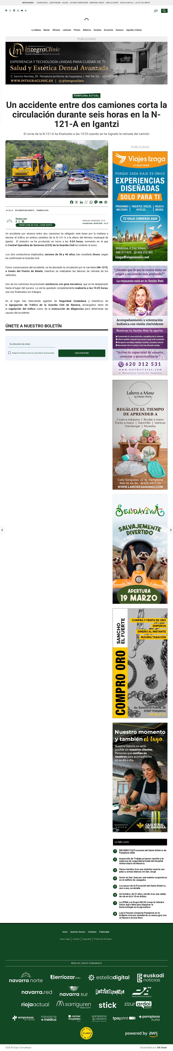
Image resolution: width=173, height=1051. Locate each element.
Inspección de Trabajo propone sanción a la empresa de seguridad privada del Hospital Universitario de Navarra (138, 861)
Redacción (21, 219)
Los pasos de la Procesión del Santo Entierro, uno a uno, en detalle (139, 887)
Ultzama (56, 30)
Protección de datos (103, 939)
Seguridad (86, 939)
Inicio (65, 932)
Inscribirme (82, 353)
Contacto (92, 932)
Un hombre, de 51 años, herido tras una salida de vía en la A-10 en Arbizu (139, 895)
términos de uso (27, 353)
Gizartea (97, 30)
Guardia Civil (42, 210)
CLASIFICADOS (42, 3)
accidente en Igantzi (24, 210)
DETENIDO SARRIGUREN (79, 3)
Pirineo (77, 30)
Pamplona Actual (86, 95)
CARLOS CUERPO (112, 3)
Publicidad (104, 932)
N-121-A (9, 210)
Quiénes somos (77, 932)
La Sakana (36, 30)
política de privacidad (45, 353)
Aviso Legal (65, 939)
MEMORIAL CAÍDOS (97, 3)
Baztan (47, 30)
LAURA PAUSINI (55, 3)
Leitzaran (67, 30)
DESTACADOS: (28, 3)
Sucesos (120, 30)
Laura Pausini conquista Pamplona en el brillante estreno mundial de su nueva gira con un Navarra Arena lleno (140, 915)
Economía (108, 30)
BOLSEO (65, 3)
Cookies (76, 939)
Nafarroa (87, 30)
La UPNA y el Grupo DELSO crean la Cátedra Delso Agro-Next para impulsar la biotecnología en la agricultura (138, 904)
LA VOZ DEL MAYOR (142, 3)
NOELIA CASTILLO (127, 3)
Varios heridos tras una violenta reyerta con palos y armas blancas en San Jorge (138, 870)
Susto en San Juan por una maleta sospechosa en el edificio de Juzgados (140, 878)
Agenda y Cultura (134, 30)
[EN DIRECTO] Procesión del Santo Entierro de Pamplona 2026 (139, 851)
